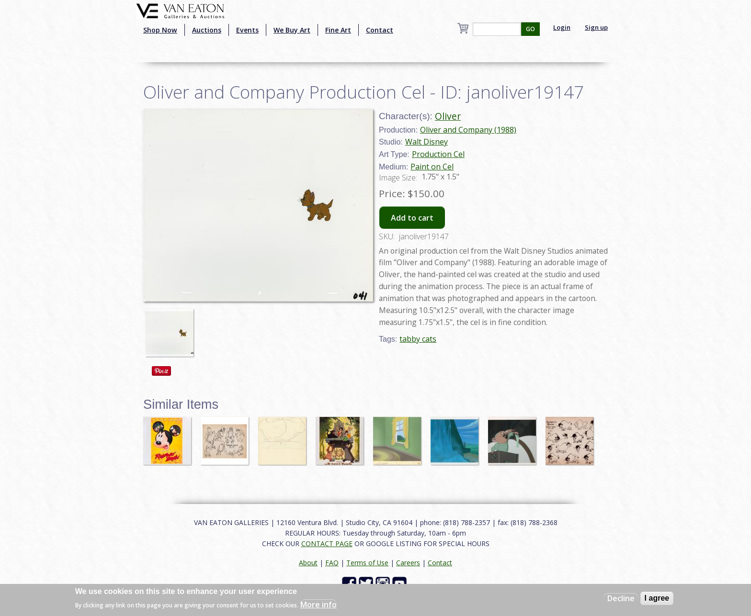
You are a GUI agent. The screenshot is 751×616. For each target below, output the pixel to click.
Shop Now (160, 29)
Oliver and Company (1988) (468, 129)
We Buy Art (291, 29)
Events (247, 29)
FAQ (332, 562)
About (308, 562)
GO (530, 29)
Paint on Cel (432, 166)
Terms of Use (367, 562)
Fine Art (338, 29)
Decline (621, 598)
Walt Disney (426, 141)
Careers (408, 562)
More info (318, 604)
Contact (379, 29)
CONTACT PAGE (327, 543)
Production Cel (438, 154)
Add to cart (412, 218)
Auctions (206, 29)
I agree (657, 598)
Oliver (448, 116)
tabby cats (417, 339)
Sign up (596, 27)
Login (561, 27)
